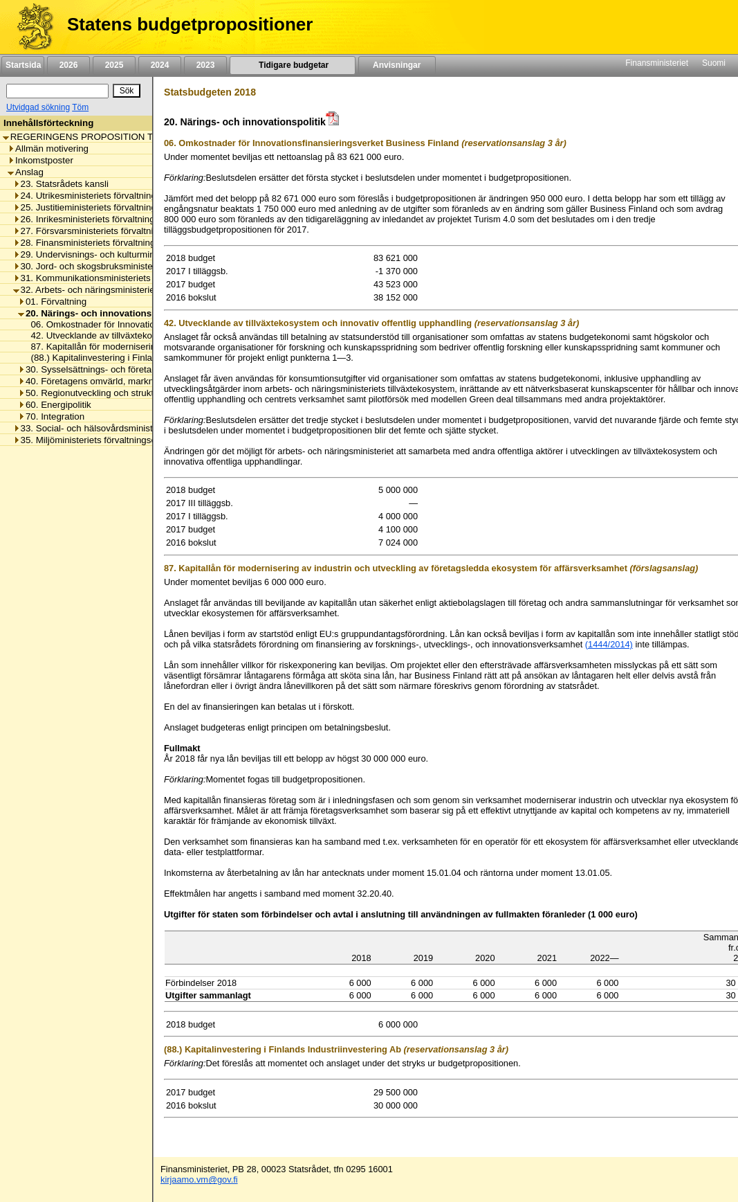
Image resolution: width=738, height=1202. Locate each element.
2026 (68, 65)
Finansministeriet (656, 63)
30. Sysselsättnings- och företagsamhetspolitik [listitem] (116, 369)
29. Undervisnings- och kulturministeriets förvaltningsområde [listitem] (140, 254)
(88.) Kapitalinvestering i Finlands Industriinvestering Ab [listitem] (140, 357)
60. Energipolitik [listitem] (54, 405)
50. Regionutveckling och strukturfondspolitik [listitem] (113, 393)
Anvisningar (397, 65)
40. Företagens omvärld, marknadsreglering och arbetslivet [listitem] (142, 381)
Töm (80, 107)
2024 (160, 65)
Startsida (23, 65)
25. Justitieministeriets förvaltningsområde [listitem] (102, 207)
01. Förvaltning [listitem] (52, 301)
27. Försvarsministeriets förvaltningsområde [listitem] (106, 231)
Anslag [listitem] (26, 172)
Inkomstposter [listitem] (40, 160)
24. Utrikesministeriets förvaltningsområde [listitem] (102, 195)
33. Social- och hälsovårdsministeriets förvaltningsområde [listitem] (135, 428)
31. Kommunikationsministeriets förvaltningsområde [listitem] (122, 278)
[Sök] (57, 91)
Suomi (714, 63)
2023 (205, 65)
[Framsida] (30, 27)
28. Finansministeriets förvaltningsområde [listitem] (102, 242)
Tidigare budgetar (292, 65)
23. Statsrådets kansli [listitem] (61, 184)
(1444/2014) (609, 644)
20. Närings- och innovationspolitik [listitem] (98, 313)
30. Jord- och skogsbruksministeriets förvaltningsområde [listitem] (132, 266)
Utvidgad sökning (38, 107)
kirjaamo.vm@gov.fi (199, 1179)
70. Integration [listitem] (51, 416)
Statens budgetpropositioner (190, 24)
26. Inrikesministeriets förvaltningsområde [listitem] (102, 219)
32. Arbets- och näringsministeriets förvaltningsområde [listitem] (128, 290)
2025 (114, 65)
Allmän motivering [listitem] (48, 148)
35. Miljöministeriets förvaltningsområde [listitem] (98, 440)
